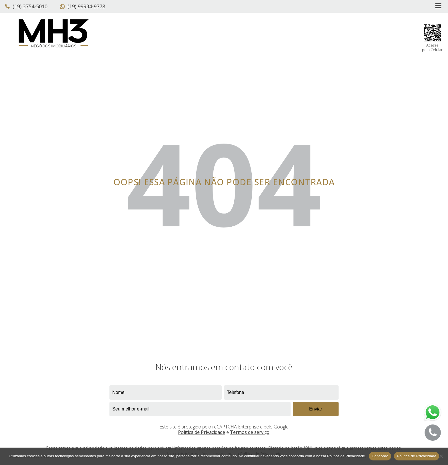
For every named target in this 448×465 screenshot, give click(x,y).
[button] (27, 6)
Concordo (380, 456)
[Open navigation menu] (438, 6)
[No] (441, 456)
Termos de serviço (249, 432)
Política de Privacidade (201, 432)
